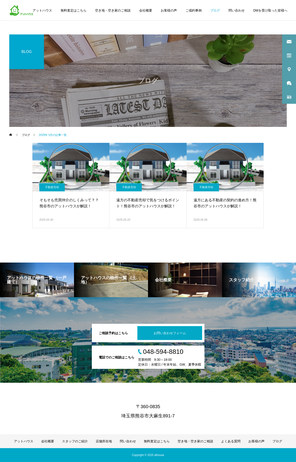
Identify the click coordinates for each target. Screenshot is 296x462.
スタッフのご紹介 (75, 441)
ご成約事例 (193, 10)
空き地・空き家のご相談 (113, 10)
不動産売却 (52, 187)
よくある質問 (230, 441)
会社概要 (145, 10)
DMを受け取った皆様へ (270, 10)
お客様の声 (169, 10)
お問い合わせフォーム (170, 333)
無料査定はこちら (73, 10)
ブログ (215, 10)
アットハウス (42, 10)
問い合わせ (236, 10)
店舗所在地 (104, 441)
